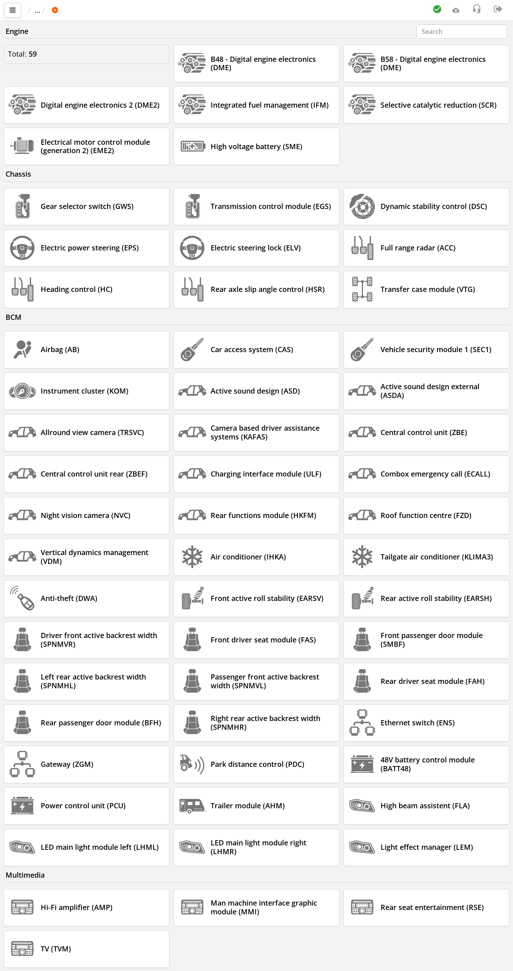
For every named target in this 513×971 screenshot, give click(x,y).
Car (70, 10)
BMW (96, 10)
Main (40, 10)
